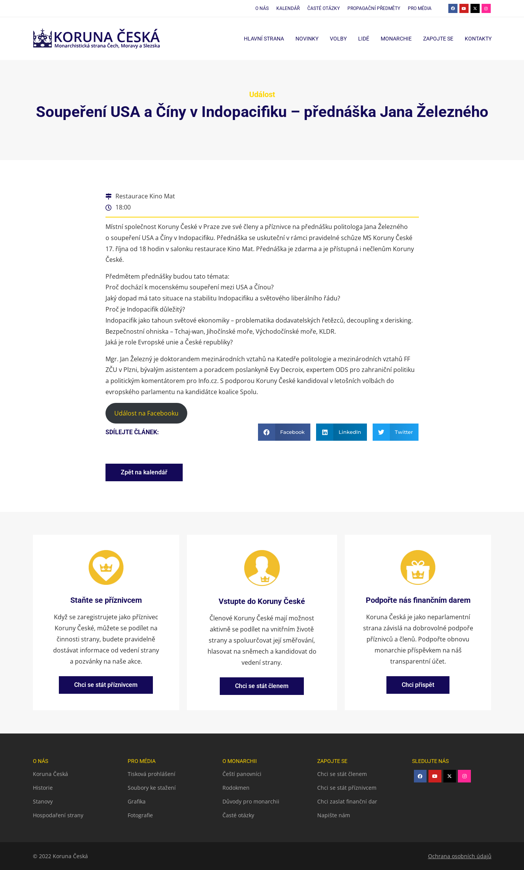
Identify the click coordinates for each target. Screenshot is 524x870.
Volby (338, 39)
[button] (284, 432)
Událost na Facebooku (146, 413)
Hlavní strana (264, 39)
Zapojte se (438, 39)
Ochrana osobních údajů (460, 856)
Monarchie (396, 39)
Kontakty (478, 39)
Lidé (363, 39)
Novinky (306, 39)
